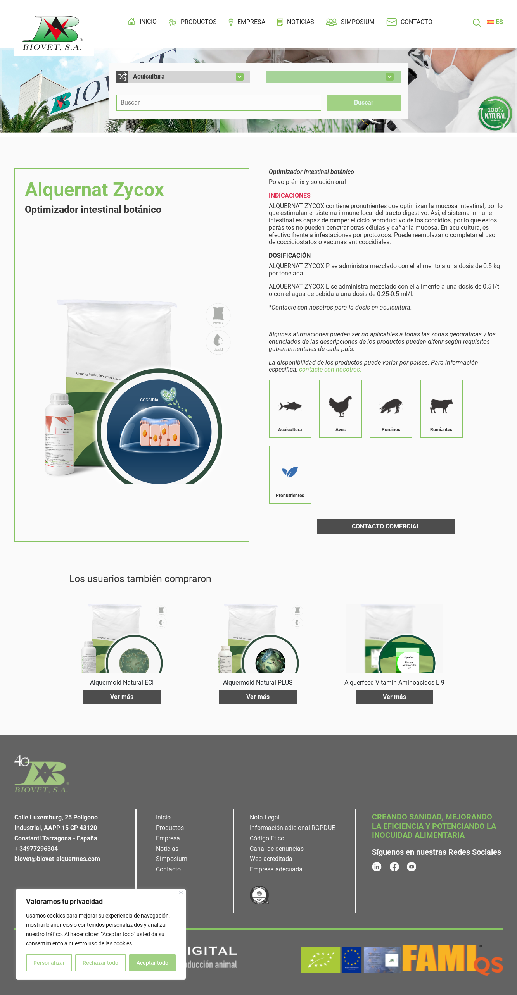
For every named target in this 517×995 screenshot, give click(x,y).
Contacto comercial (386, 526)
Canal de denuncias (277, 848)
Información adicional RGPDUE (292, 827)
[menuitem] (495, 22)
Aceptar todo (152, 963)
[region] (101, 934)
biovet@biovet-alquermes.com (57, 858)
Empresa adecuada (276, 869)
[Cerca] (181, 892)
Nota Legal (265, 817)
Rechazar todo (100, 963)
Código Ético (267, 838)
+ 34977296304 (36, 848)
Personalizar (49, 963)
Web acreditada (271, 858)
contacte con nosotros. (330, 369)
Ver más (121, 697)
